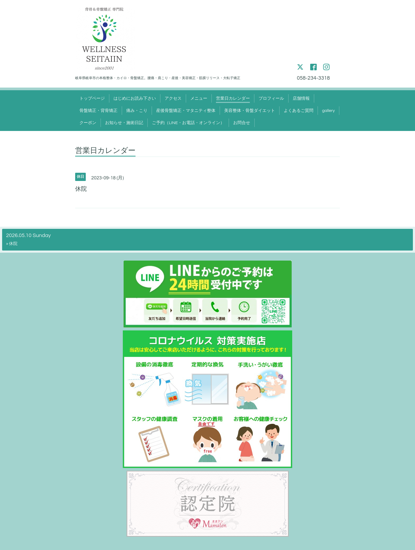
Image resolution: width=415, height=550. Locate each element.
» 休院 (11, 244)
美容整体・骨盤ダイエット (249, 110)
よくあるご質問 (298, 110)
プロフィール (271, 98)
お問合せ (241, 123)
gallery (328, 110)
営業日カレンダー (233, 98)
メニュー (198, 98)
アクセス (173, 98)
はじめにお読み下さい (135, 98)
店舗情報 (301, 98)
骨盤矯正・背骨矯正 (98, 110)
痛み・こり (136, 110)
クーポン (87, 123)
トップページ (92, 98)
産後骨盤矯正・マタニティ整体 (185, 110)
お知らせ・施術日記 (124, 123)
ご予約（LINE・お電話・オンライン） (188, 123)
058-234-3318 (313, 78)
